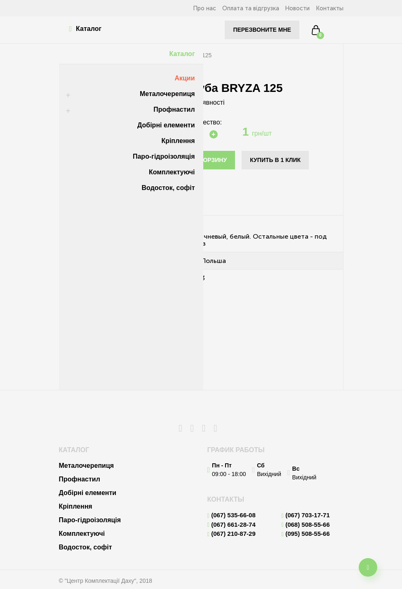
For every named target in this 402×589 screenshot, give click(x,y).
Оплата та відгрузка (242, 8)
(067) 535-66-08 (231, 515)
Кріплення (176, 140)
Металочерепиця (165, 93)
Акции (182, 78)
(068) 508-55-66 (306, 524)
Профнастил (172, 109)
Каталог (87, 29)
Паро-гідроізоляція (162, 156)
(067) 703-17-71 (306, 515)
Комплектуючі (170, 172)
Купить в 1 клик (274, 160)
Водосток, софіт (166, 187)
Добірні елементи (164, 125)
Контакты (329, 8)
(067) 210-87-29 (231, 533)
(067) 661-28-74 (231, 524)
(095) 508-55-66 (306, 533)
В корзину (209, 160)
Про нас (192, 8)
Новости (293, 8)
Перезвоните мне (261, 29)
